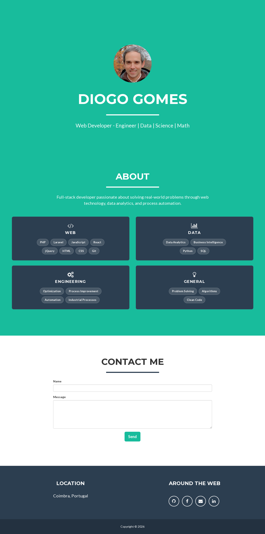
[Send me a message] (200, 501)
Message (59, 397)
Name (57, 381)
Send (132, 436)
